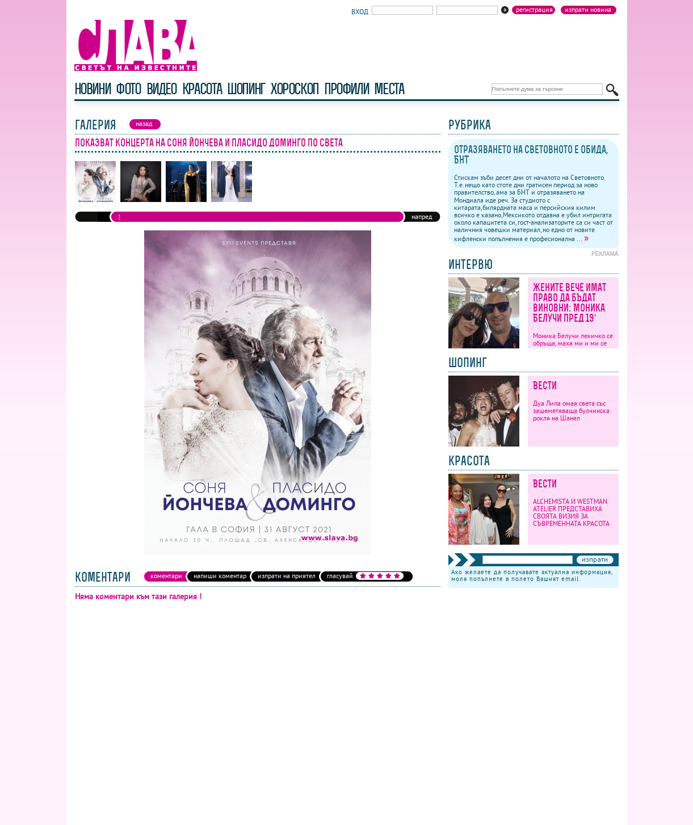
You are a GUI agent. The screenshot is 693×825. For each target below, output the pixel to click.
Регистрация (534, 10)
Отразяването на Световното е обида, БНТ (531, 154)
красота (201, 88)
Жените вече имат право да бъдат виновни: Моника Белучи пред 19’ (569, 303)
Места (389, 88)
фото (128, 88)
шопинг (246, 88)
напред (421, 216)
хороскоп (294, 88)
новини (92, 88)
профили (346, 88)
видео (161, 88)
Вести (545, 385)
